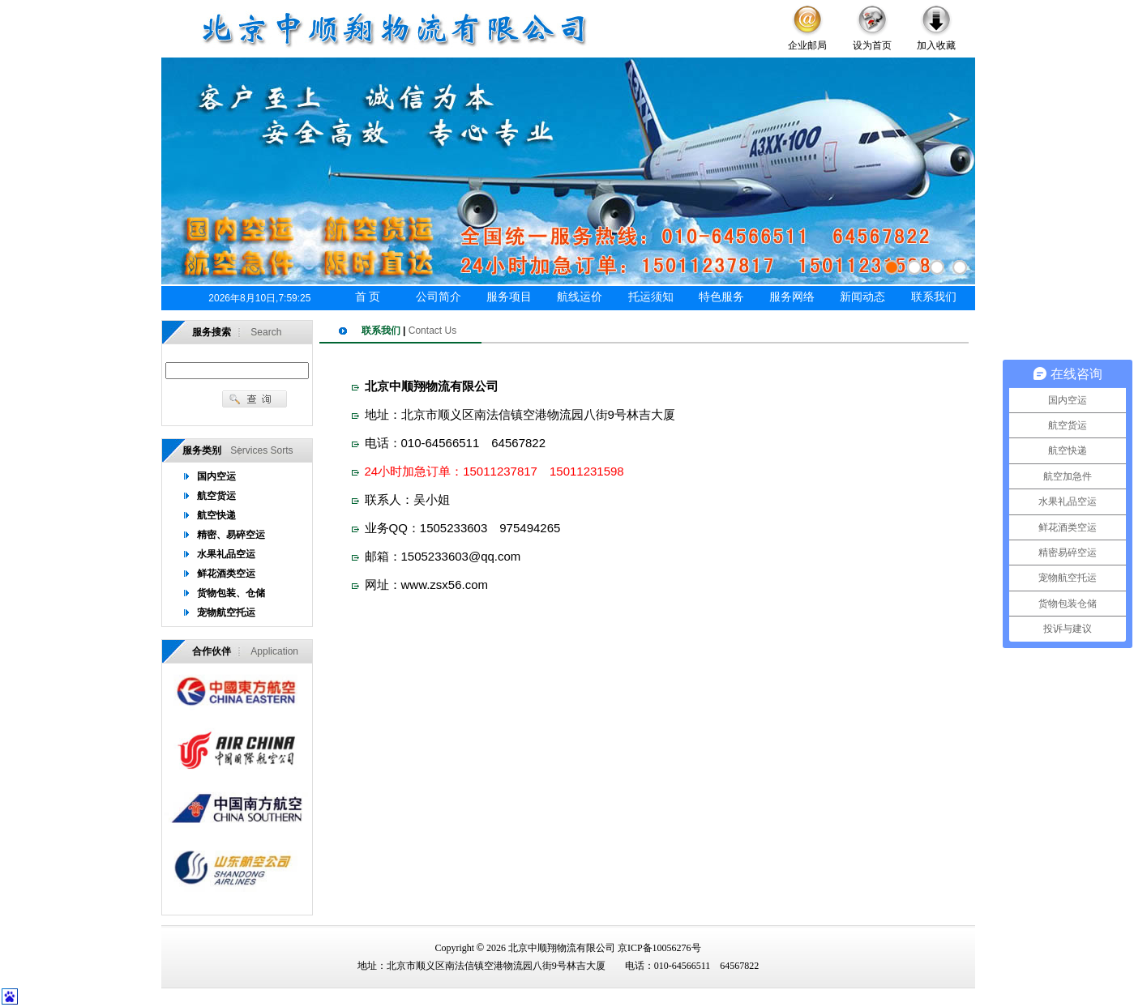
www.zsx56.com (445, 584)
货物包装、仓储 (231, 593)
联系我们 (933, 297)
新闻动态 (862, 297)
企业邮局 (807, 45)
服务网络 (792, 297)
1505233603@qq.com (461, 556)
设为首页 (872, 45)
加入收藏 (936, 45)
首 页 (368, 297)
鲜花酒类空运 (226, 573)
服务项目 (509, 297)
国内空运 (216, 476)
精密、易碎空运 (231, 534)
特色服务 (721, 297)
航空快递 (216, 515)
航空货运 (216, 495)
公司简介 (438, 297)
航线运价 (579, 297)
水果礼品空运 (226, 554)
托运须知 (651, 297)
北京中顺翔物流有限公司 (561, 948)
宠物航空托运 (226, 612)
